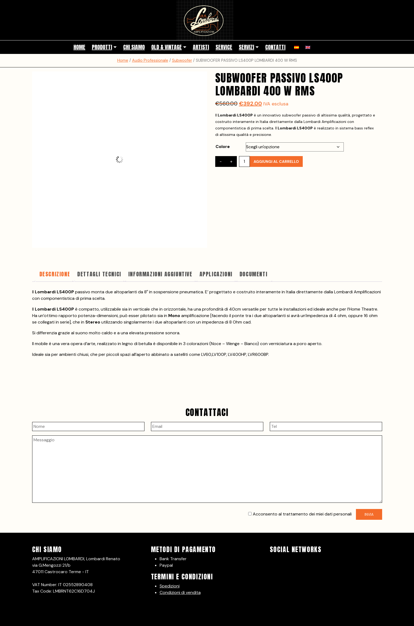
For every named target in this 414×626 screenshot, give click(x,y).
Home (79, 47)
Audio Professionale (150, 60)
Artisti (201, 47)
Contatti (275, 47)
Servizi (246, 47)
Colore (223, 146)
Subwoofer (182, 60)
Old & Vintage (166, 47)
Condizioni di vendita (180, 592)
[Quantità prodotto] (244, 161)
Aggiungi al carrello (276, 161)
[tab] (55, 275)
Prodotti (102, 47)
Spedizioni (170, 586)
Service (224, 47)
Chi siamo (134, 47)
